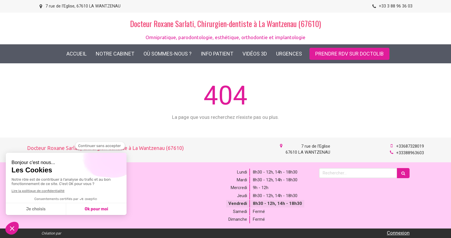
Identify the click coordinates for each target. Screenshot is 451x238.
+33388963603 (410, 152)
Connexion (398, 233)
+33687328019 (410, 146)
